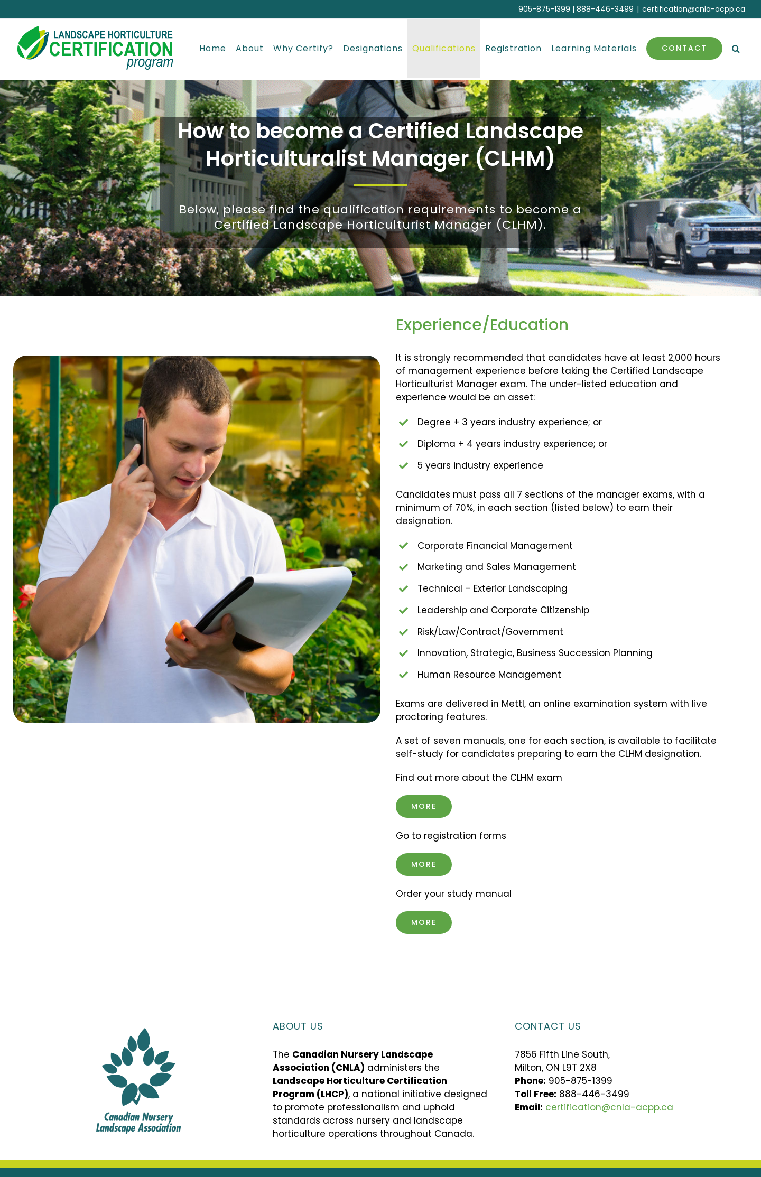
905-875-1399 (544, 9)
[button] (736, 48)
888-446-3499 (605, 9)
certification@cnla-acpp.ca (693, 9)
